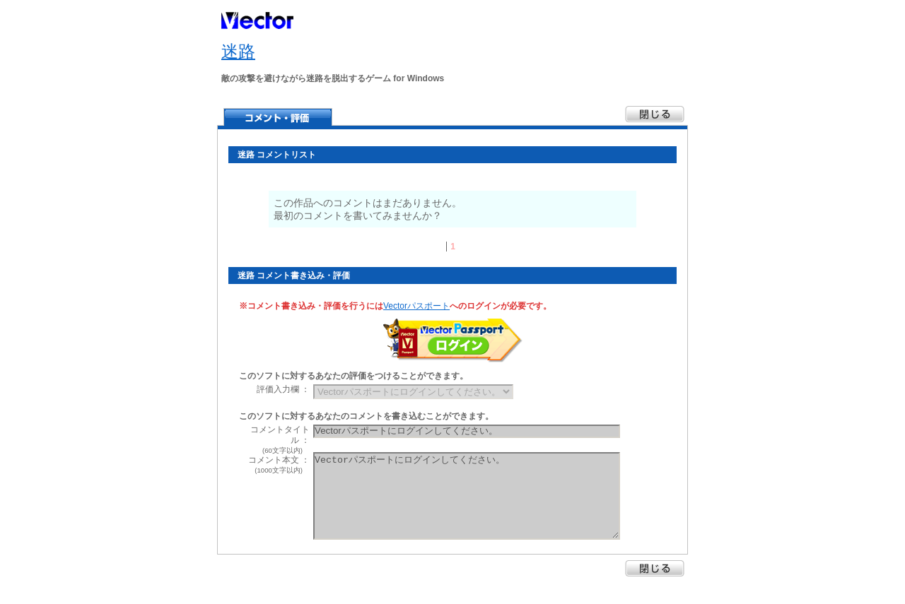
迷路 (238, 51)
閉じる (654, 568)
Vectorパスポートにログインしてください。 (466, 496)
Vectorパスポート (416, 306)
